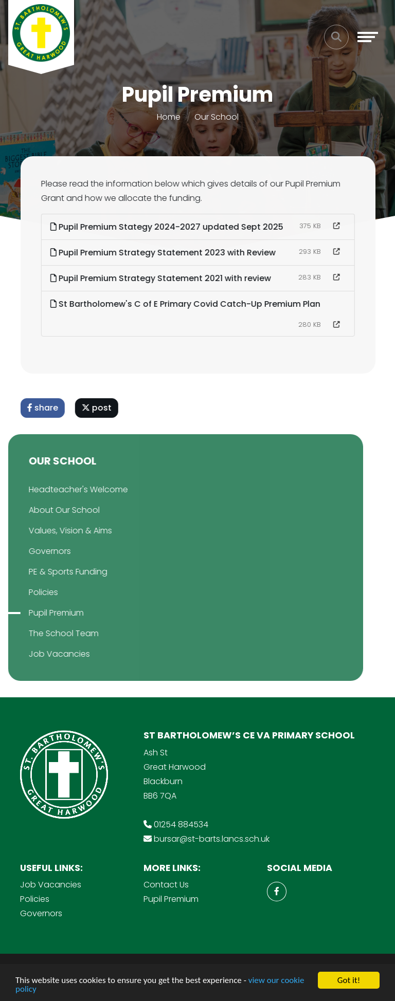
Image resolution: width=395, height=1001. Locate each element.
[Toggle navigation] (368, 37)
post (99, 408)
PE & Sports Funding (53, 572)
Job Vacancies (44, 654)
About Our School (49, 510)
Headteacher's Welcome (63, 489)
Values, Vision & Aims (55, 530)
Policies (28, 592)
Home (169, 117)
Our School (216, 117)
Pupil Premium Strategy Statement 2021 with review (163, 278)
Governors (35, 551)
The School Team (49, 633)
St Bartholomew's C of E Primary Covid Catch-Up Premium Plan (188, 304)
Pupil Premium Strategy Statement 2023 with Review (165, 252)
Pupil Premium (41, 613)
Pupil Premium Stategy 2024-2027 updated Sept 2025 (169, 227)
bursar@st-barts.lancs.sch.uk (212, 839)
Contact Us (166, 885)
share (45, 408)
